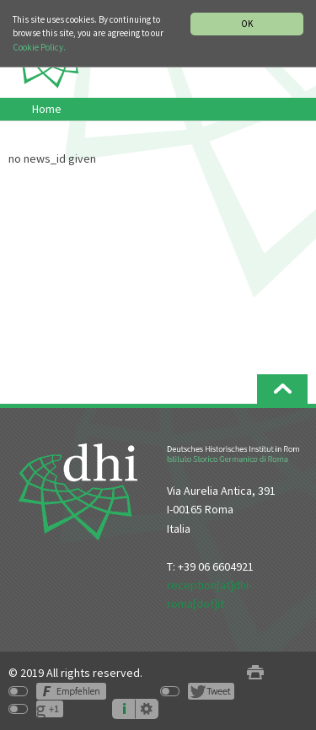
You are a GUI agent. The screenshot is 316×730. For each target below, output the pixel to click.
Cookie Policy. (39, 47)
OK (247, 24)
